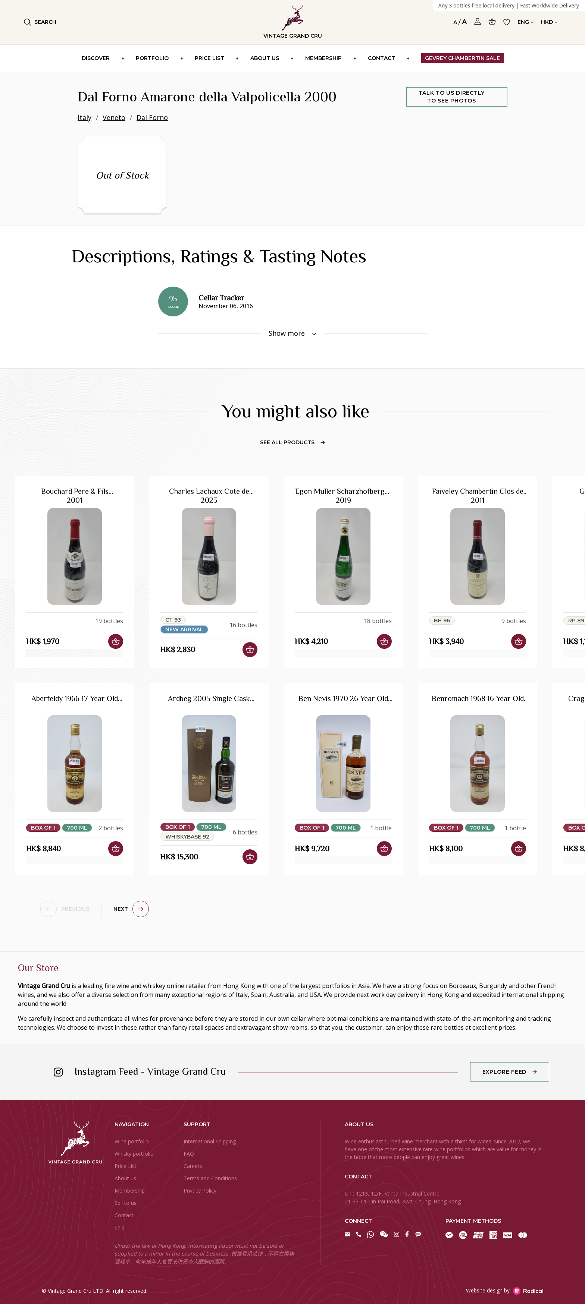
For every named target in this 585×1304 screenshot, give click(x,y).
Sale (120, 1227)
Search (40, 22)
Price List (126, 1165)
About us (125, 1178)
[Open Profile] (477, 21)
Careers (193, 1165)
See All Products (292, 442)
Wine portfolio (132, 1141)
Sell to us (126, 1202)
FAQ (189, 1153)
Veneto (114, 117)
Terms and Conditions (210, 1178)
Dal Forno (152, 117)
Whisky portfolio (134, 1153)
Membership (130, 1190)
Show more (292, 333)
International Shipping (210, 1141)
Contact (124, 1215)
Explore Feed (504, 1071)
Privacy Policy (200, 1190)
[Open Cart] (492, 21)
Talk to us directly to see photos (452, 96)
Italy (84, 117)
